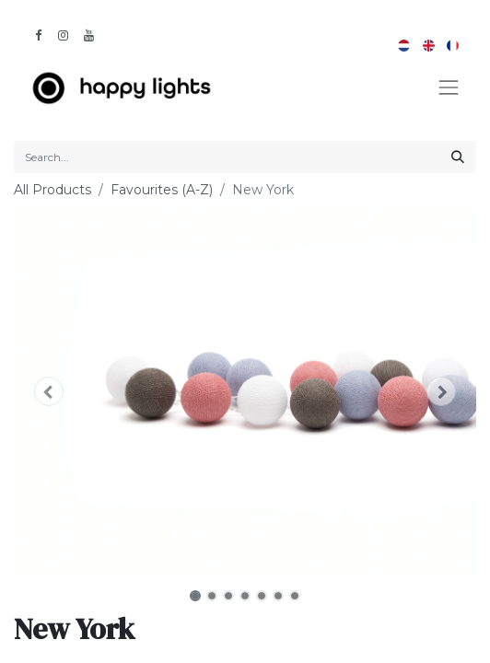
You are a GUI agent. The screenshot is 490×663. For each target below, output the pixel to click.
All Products (52, 189)
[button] (48, 391)
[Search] (457, 157)
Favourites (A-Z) (162, 189)
